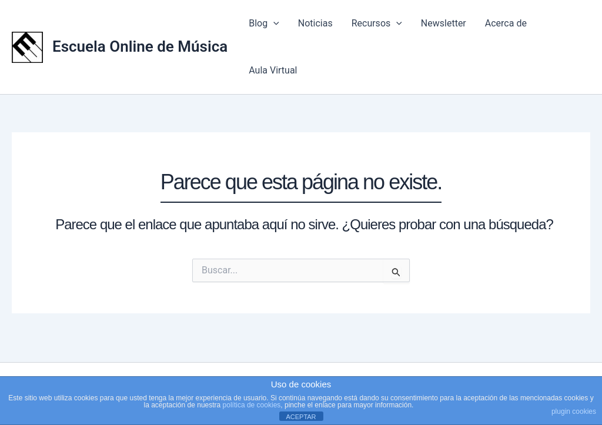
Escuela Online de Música (140, 46)
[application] (273, 23)
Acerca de (506, 23)
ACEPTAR (301, 416)
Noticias (315, 23)
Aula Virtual (273, 70)
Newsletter (443, 23)
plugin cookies (573, 411)
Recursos (377, 23)
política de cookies (252, 405)
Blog (264, 23)
